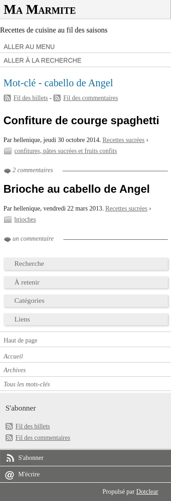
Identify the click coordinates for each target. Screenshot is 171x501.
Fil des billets (31, 98)
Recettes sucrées (124, 140)
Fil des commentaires (90, 98)
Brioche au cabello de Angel (77, 189)
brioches (25, 219)
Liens (22, 319)
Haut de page (20, 340)
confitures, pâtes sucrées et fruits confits (66, 151)
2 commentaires (33, 170)
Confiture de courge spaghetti (82, 120)
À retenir (27, 282)
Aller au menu (29, 46)
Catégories (30, 300)
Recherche (29, 263)
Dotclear (147, 491)
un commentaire (33, 238)
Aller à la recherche (43, 60)
